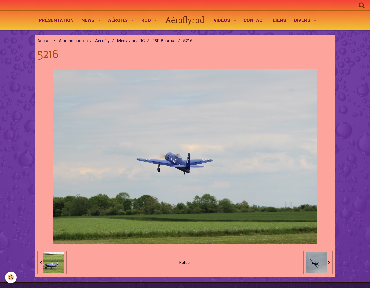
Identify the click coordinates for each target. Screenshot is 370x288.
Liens (279, 20)
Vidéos (223, 20)
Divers (303, 20)
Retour (185, 262)
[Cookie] (11, 277)
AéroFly (118, 20)
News (88, 20)
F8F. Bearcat (164, 40)
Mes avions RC (131, 40)
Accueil (44, 40)
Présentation (56, 20)
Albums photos (73, 40)
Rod (146, 20)
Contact (254, 20)
